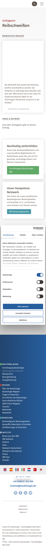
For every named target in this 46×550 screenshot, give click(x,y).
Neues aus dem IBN (10, 436)
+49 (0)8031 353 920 (23, 481)
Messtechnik (7, 374)
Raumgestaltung (9, 377)
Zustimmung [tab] (8, 235)
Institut (6, 432)
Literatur (6, 407)
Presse (5, 454)
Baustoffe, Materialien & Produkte (16, 424)
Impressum (23, 506)
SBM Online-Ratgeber (11, 404)
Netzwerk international (12, 451)
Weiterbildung (10, 364)
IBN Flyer (6, 457)
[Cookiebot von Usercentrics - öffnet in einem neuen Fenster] (33, 228)
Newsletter (6, 413)
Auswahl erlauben (23, 313)
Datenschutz (23, 509)
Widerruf (23, 512)
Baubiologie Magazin (11, 392)
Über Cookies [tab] (37, 235)
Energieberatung (9, 380)
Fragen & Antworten (10, 395)
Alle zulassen (22, 306)
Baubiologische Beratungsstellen (16, 421)
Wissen (6, 385)
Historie (5, 442)
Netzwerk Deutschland (11, 448)
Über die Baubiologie (11, 389)
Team (4, 445)
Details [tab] (23, 235)
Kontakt (5, 460)
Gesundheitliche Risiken (12, 401)
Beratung (7, 418)
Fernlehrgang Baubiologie (13, 368)
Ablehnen (23, 320)
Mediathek (6, 410)
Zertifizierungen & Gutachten (14, 427)
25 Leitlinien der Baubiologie (14, 398)
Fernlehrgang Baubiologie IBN (21, 170)
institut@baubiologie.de (23, 485)
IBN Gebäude (7, 439)
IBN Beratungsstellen (19, 211)
